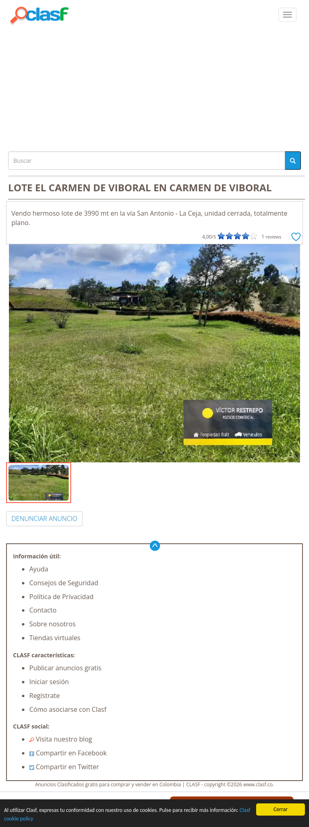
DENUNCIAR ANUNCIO (44, 518)
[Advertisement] (154, 86)
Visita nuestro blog (60, 739)
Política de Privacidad (61, 596)
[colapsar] (287, 15)
